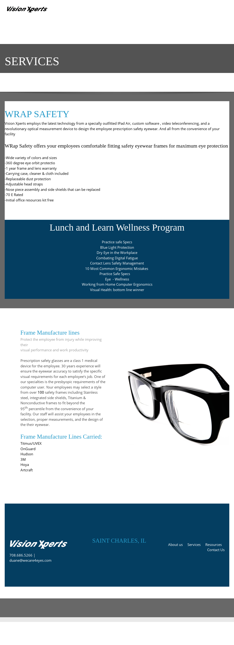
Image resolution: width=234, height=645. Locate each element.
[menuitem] (9, 33)
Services (194, 544)
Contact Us (216, 549)
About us (175, 544)
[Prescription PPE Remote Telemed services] (28, 10)
